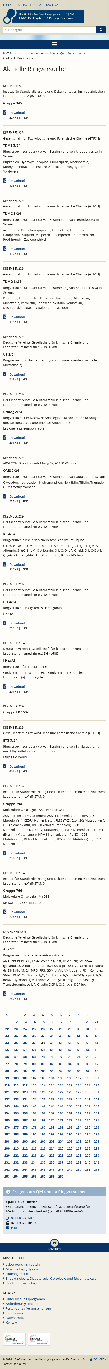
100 (16, 1078)
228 (78, 1155)
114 (42, 1085)
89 (16, 1071)
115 (51, 1085)
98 (96, 1071)
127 (60, 1092)
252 (96, 1169)
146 (33, 1106)
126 (51, 1092)
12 (16, 1022)
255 (25, 1176)
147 (42, 1106)
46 (25, 1043)
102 (33, 1078)
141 (87, 1099)
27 (52, 1029)
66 (7, 1057)
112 (25, 1085)
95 (70, 1071)
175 (96, 1120)
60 (52, 1050)
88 (7, 1071)
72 (61, 1057)
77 (7, 1064)
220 (7, 1155)
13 (25, 1022)
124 (33, 1092)
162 (78, 1113)
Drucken (98, 1359)
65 (96, 1050)
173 (78, 1120)
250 (78, 1169)
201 (33, 1141)
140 (78, 1099)
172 (69, 1120)
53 (88, 1043)
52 (79, 1043)
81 (43, 1064)
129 (78, 1092)
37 (43, 1036)
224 (42, 1155)
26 (43, 1029)
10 (96, 1015)
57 (25, 1050)
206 (78, 1141)
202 (42, 1141)
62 (70, 1050)
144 (16, 1106)
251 (87, 1169)
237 (60, 1162)
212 (33, 1148)
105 (60, 1078)
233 (25, 1162)
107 (78, 1078)
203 (51, 1141)
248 (60, 1169)
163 (87, 1113)
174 (87, 1120)
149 (60, 1106)
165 (7, 1120)
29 (70, 1029)
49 (52, 1043)
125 (42, 1092)
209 (7, 1148)
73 (70, 1057)
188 (16, 1134)
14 (34, 1022)
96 (79, 1071)
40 (70, 1036)
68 (25, 1057)
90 (25, 1071)
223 (33, 1155)
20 (88, 1022)
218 (87, 1148)
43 (96, 1036)
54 (96, 1043)
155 (16, 1113)
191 (42, 1134)
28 (61, 1029)
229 (87, 1155)
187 (7, 1134)
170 (51, 1120)
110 (7, 1085)
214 (51, 1148)
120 (96, 1085)
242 (7, 1169)
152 (87, 1106)
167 (25, 1120)
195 (78, 1134)
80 (34, 1064)
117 (69, 1085)
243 (16, 1169)
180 (42, 1127)
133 (16, 1099)
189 (25, 1134)
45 (16, 1043)
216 (69, 1148)
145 (25, 1106)
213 (42, 1148)
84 (70, 1064)
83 (61, 1064)
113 (33, 1085)
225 (51, 1155)
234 (33, 1162)
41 (79, 1036)
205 (69, 1141)
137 (51, 1099)
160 (60, 1113)
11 (7, 1022)
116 (60, 1085)
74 (79, 1057)
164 (96, 1113)
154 (7, 1113)
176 (7, 1127)
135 (33, 1099)
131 (96, 1092)
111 (16, 1085)
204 (60, 1141)
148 (51, 1106)
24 (25, 1029)
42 (88, 1036)
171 (60, 1120)
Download (17, 113)
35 (25, 1036)
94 (61, 1071)
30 (79, 1029)
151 (78, 1106)
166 (16, 1120)
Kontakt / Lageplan (45, 4)
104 (51, 1078)
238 (69, 1162)
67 (16, 1057)
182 (60, 1127)
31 (88, 1029)
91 (34, 1071)
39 (61, 1036)
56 (16, 1050)
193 (60, 1134)
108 (87, 1078)
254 (16, 1176)
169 (42, 1120)
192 (51, 1134)
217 (78, 1148)
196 (87, 1134)
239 (78, 1162)
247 (51, 1169)
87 (96, 1064)
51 (70, 1043)
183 (69, 1127)
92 (43, 1071)
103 (42, 1078)
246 (42, 1169)
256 (33, 1176)
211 (25, 1148)
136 (42, 1099)
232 (16, 1162)
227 (69, 1155)
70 (43, 1057)
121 (7, 1092)
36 (34, 1036)
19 (79, 1022)
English (8, 4)
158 (42, 1113)
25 (34, 1029)
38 (52, 1036)
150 (69, 1106)
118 (78, 1085)
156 (25, 1113)
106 (69, 1078)
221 (16, 1155)
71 (52, 1057)
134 (25, 1099)
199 (16, 1141)
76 (96, 1057)
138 (60, 1099)
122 (16, 1092)
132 (7, 1099)
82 (52, 1064)
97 (88, 1071)
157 (33, 1113)
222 (25, 1155)
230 (96, 1155)
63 (79, 1050)
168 (33, 1120)
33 (7, 1036)
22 (7, 1029)
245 (33, 1169)
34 (16, 1036)
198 (7, 1141)
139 (69, 1099)
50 (61, 1043)
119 (87, 1085)
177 (16, 1127)
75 (88, 1057)
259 (60, 1176)
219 (96, 1148)
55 (7, 1050)
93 (52, 1071)
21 (96, 1022)
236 (51, 1162)
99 (7, 1078)
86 (88, 1064)
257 (42, 1176)
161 (69, 1113)
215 (60, 1148)
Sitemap (23, 4)
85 (79, 1064)
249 (69, 1169)
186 (96, 1127)
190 (33, 1134)
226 (60, 1155)
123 (25, 1092)
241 (96, 1162)
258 (51, 1176)
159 (51, 1113)
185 (87, 1127)
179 (33, 1127)
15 (43, 1022)
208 (96, 1141)
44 (7, 1043)
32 (96, 1029)
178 (25, 1127)
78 (16, 1064)
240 (87, 1162)
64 (88, 1050)
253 (7, 1176)
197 (96, 1134)
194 (69, 1134)
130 (87, 1092)
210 (16, 1148)
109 (96, 1078)
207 (87, 1141)
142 (96, 1099)
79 (25, 1064)
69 (34, 1057)
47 (34, 1043)
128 (69, 1092)
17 (61, 1022)
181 (51, 1127)
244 (25, 1169)
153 (96, 1106)
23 (16, 1029)
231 (7, 1162)
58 (34, 1050)
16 (52, 1022)
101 (25, 1078)
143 (7, 1106)
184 (78, 1127)
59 (43, 1050)
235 (42, 1162)
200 (25, 1141)
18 (70, 1022)
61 (61, 1050)
